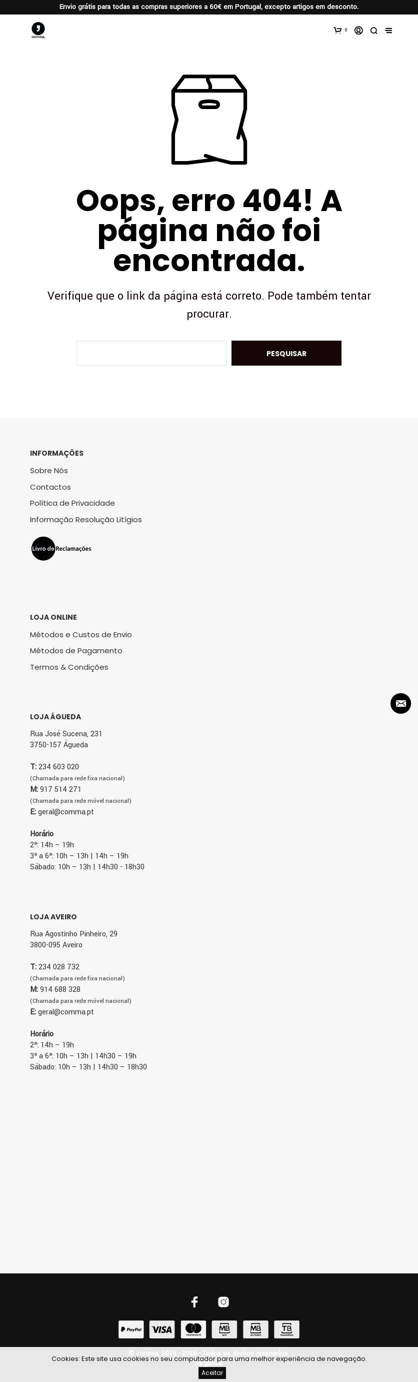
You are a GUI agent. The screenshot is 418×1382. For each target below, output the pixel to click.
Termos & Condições (69, 667)
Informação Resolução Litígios (86, 519)
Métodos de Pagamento (76, 650)
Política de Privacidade (72, 503)
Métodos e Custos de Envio (81, 634)
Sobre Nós (49, 470)
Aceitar (212, 1372)
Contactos (50, 487)
